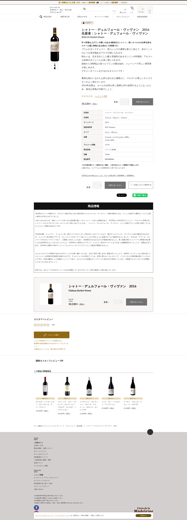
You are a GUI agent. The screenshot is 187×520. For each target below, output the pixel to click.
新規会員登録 (142, 17)
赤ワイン (115, 132)
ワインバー (149, 11)
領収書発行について (41, 455)
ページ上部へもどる (150, 431)
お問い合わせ (38, 485)
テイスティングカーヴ (41, 477)
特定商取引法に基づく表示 (43, 480)
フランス (108, 117)
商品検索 (79, 425)
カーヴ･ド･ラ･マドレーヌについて (46, 474)
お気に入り (125, 11)
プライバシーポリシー (41, 482)
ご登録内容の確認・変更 (42, 457)
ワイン (107, 132)
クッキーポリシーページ (63, 515)
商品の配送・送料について (43, 447)
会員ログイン (38, 460)
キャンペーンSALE (102, 17)
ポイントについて (40, 450)
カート (133, 11)
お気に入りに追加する (138, 185)
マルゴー (125, 117)
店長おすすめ (82, 17)
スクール (141, 11)
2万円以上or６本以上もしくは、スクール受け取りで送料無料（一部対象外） (110, 175)
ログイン (117, 11)
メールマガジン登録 (41, 463)
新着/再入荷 (65, 17)
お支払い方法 (38, 444)
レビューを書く (53, 334)
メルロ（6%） (110, 139)
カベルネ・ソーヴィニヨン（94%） (118, 137)
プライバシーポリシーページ (44, 515)
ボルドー (116, 117)
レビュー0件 (101, 96)
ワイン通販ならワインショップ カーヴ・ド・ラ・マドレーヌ (42, 9)
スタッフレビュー (123, 17)
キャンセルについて (41, 452)
